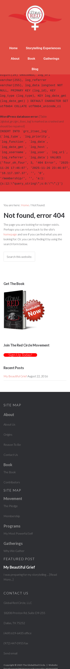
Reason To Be (12, 433)
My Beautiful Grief (15, 365)
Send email (10, 642)
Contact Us (11, 444)
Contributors (12, 471)
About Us (9, 413)
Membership (12, 505)
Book (31, 58)
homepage (10, 223)
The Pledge (11, 495)
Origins (8, 423)
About (15, 58)
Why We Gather (14, 540)
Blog (35, 69)
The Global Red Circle (35, 19)
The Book (10, 461)
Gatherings (51, 58)
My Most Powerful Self (18, 522)
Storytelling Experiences (43, 48)
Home (13, 48)
